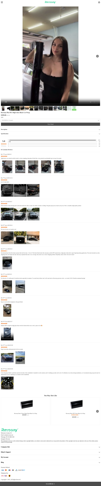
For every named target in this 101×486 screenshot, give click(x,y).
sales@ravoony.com (8, 435)
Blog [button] (50, 462)
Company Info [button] (50, 447)
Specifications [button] (50, 134)
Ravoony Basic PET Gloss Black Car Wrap (75, 413)
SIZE (2, 117)
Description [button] (50, 129)
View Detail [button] (51, 124)
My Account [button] (50, 457)
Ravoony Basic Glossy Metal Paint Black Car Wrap (25, 413)
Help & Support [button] (50, 452)
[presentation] (97, 411)
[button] (2, 2)
